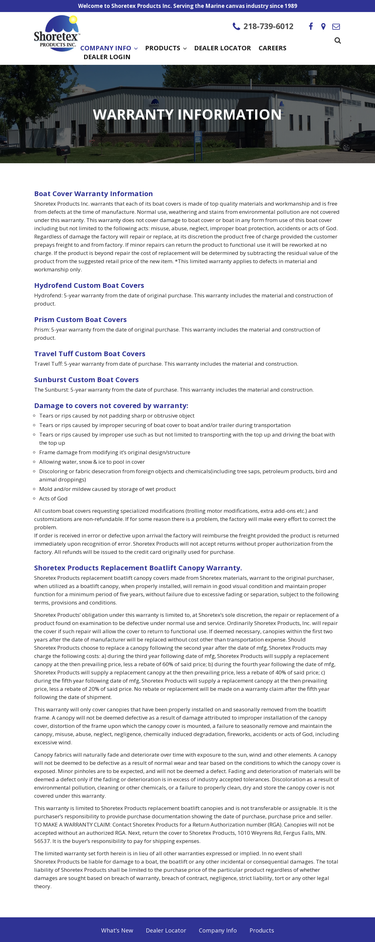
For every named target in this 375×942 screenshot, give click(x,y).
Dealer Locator (222, 48)
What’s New (117, 930)
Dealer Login (107, 57)
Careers (272, 48)
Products (166, 48)
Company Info (109, 48)
